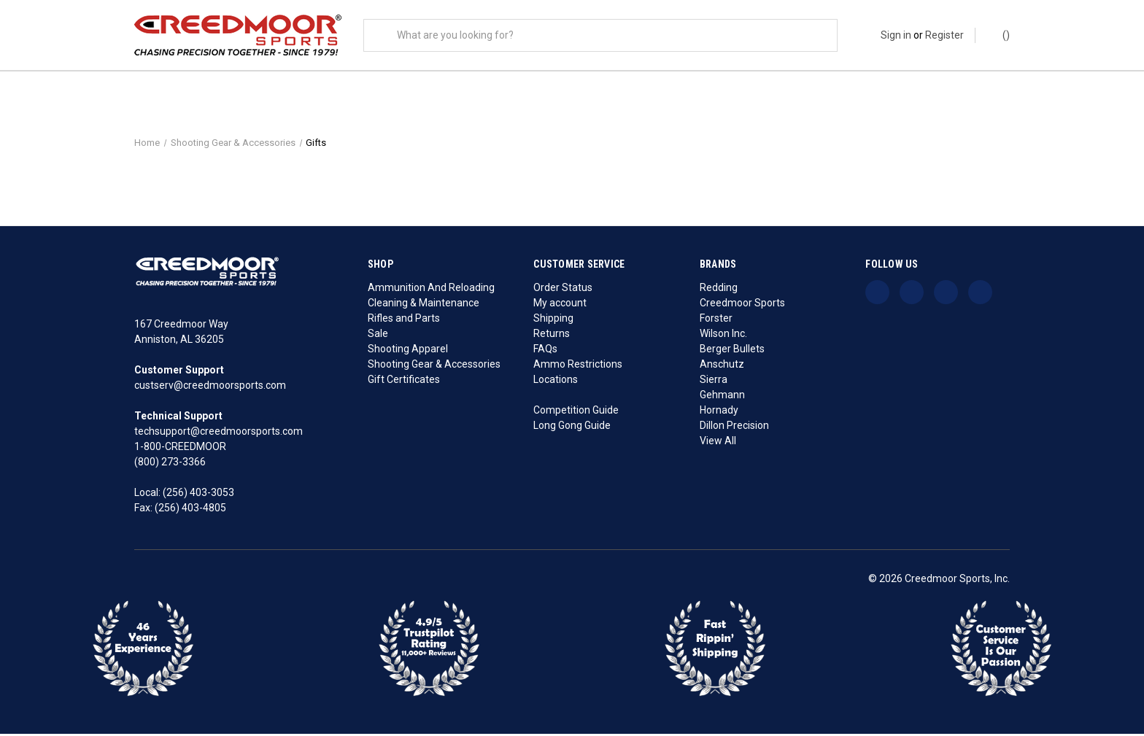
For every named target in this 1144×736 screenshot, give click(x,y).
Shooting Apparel (408, 351)
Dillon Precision (734, 427)
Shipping (553, 320)
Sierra (713, 381)
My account (560, 305)
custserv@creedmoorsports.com (210, 388)
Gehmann (722, 397)
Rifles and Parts (404, 320)
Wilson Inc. (723, 335)
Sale (378, 335)
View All (718, 443)
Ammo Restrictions (577, 366)
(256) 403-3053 (198, 495)
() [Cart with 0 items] (999, 34)
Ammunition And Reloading (431, 289)
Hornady (719, 412)
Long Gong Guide (572, 427)
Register (944, 35)
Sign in (896, 35)
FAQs (545, 351)
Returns (551, 335)
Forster (716, 320)
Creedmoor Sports (742, 305)
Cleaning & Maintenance (423, 305)
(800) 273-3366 (170, 464)
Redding (719, 289)
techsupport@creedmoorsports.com (218, 434)
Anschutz (722, 366)
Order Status (562, 289)
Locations (555, 381)
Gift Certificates (404, 381)
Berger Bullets (732, 351)
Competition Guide (576, 412)
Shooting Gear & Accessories (434, 366)
